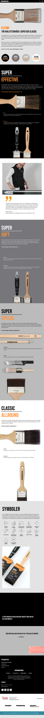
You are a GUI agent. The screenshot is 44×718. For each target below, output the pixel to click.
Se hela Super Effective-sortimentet (10, 94)
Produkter (8, 676)
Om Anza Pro (15, 676)
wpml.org (14, 716)
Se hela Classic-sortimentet (8, 429)
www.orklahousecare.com (14, 702)
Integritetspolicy (40, 701)
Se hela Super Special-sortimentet (10, 333)
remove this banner (36, 716)
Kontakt (30, 676)
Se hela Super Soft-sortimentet (9, 250)
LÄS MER (21, 640)
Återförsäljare (23, 676)
